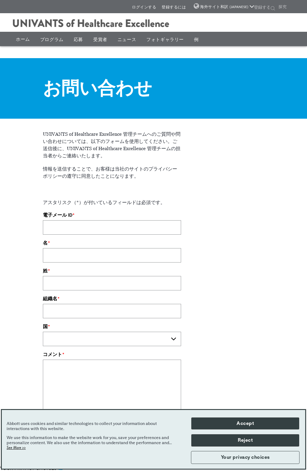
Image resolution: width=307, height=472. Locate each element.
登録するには (174, 7)
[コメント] (112, 392)
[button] (273, 9)
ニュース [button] (127, 39)
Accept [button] (245, 423)
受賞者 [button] (100, 39)
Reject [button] (245, 440)
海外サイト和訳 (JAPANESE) (227, 6)
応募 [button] (78, 39)
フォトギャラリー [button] (165, 39)
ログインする (144, 7)
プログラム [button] (52, 39)
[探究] (288, 6)
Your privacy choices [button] (245, 457)
